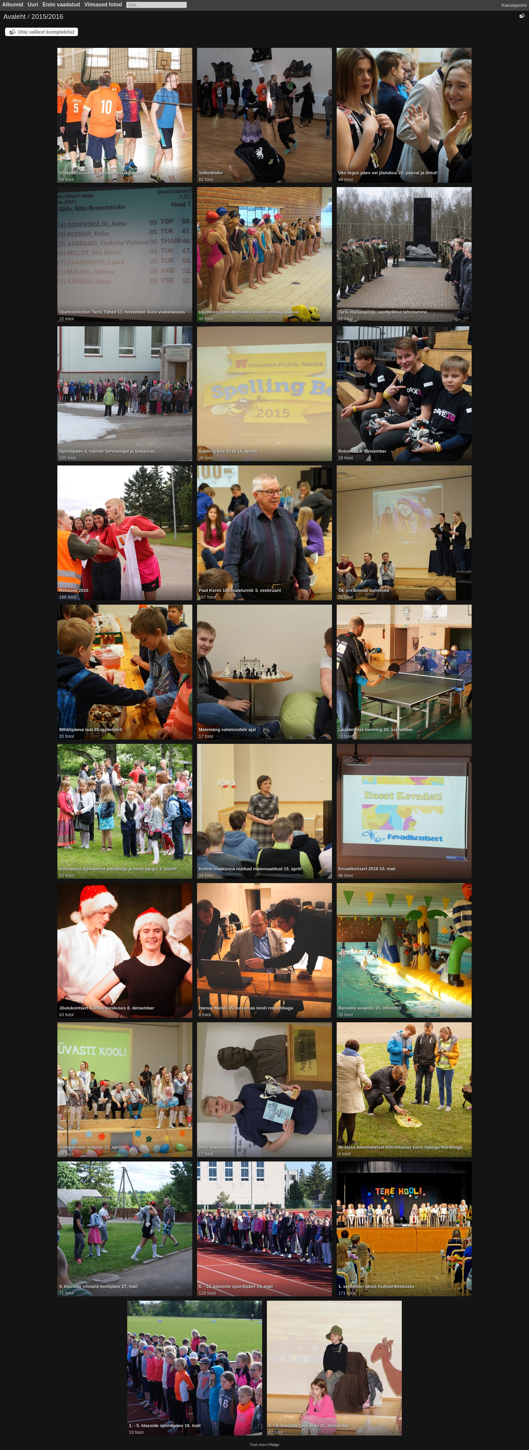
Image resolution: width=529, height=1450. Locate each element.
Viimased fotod (103, 4)
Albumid (12, 4)
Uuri (33, 4)
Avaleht (14, 16)
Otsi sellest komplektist (46, 32)
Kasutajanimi (514, 5)
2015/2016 (47, 16)
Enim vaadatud (61, 4)
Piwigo (274, 1445)
